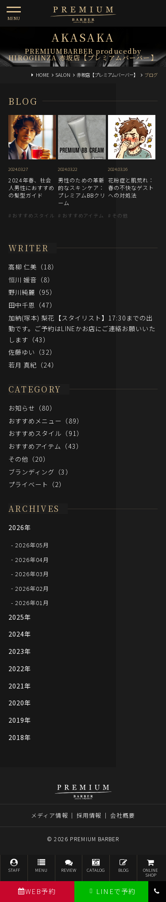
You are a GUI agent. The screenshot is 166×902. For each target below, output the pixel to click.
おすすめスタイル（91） (45, 433)
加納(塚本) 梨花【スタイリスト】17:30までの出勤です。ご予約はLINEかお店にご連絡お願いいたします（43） (81, 328)
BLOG (123, 865)
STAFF (13, 865)
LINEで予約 (111, 891)
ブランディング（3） (40, 471)
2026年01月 (32, 602)
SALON (62, 74)
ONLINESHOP (150, 868)
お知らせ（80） (32, 407)
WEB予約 (37, 891)
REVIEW (68, 865)
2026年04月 (32, 559)
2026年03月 (32, 574)
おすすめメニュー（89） (45, 420)
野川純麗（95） (32, 292)
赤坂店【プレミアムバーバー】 (107, 74)
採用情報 (89, 815)
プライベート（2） (37, 484)
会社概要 (122, 815)
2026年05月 (32, 545)
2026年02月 (32, 588)
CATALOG (95, 865)
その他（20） (29, 458)
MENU (41, 865)
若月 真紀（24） (33, 364)
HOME (42, 74)
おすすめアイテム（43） (45, 446)
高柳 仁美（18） (33, 266)
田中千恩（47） (32, 304)
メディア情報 (49, 815)
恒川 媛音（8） (31, 279)
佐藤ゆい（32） (32, 351)
